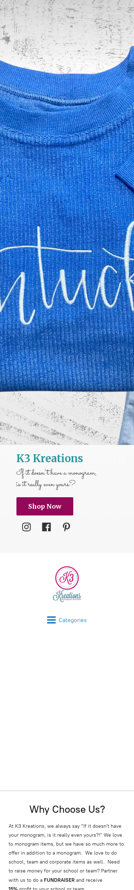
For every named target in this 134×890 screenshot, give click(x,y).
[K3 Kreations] (67, 584)
